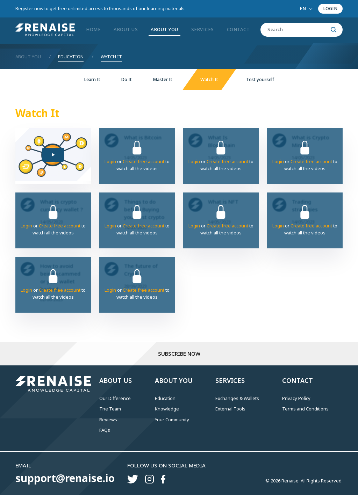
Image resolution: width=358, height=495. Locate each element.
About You (28, 56)
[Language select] (306, 8)
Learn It (92, 79)
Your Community (172, 419)
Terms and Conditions (305, 409)
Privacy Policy (296, 398)
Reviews (108, 419)
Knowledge (167, 409)
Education (71, 56)
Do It (126, 79)
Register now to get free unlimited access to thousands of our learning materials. (100, 8)
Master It (162, 79)
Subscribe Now (179, 353)
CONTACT (238, 29)
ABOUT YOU (164, 29)
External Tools (230, 409)
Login (110, 161)
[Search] (294, 30)
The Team (110, 409)
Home (93, 29)
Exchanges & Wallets (237, 398)
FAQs (104, 430)
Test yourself (260, 79)
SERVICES (202, 29)
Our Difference (115, 398)
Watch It (111, 56)
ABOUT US (126, 29)
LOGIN (330, 8)
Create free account (143, 161)
